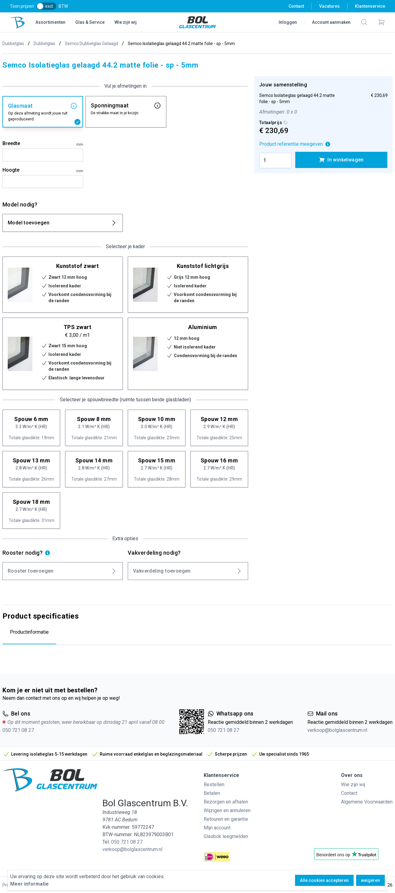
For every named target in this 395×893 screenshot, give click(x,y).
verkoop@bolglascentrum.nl (337, 730)
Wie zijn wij (125, 22)
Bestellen (214, 784)
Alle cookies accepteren (324, 880)
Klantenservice (370, 6)
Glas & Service (90, 22)
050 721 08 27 (18, 730)
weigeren (370, 880)
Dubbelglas (13, 43)
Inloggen (288, 22)
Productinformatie (29, 632)
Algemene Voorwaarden (367, 802)
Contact (296, 6)
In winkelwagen (341, 160)
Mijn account (217, 828)
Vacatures (329, 6)
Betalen (212, 793)
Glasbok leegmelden (226, 836)
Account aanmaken (331, 22)
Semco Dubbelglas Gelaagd (91, 43)
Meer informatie (29, 884)
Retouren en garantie (226, 819)
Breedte (42, 143)
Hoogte (42, 170)
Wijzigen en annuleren (227, 810)
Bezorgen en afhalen (226, 802)
